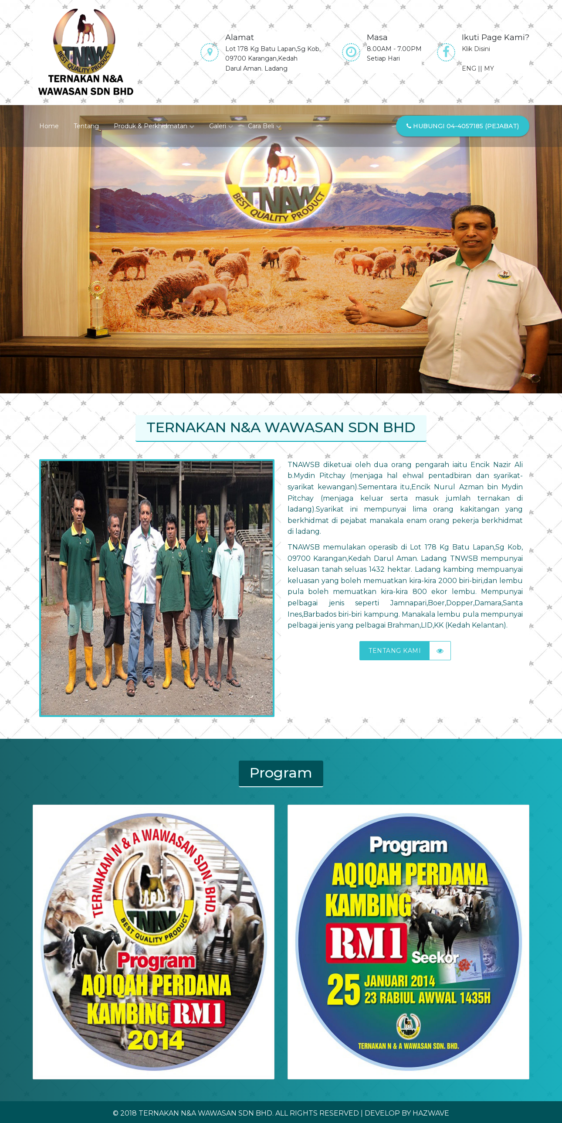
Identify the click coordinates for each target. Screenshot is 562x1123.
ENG (469, 68)
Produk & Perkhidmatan (154, 126)
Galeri (221, 126)
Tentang (86, 126)
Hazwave (431, 1113)
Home (49, 126)
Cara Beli (264, 126)
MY (489, 68)
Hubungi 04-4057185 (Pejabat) (462, 126)
